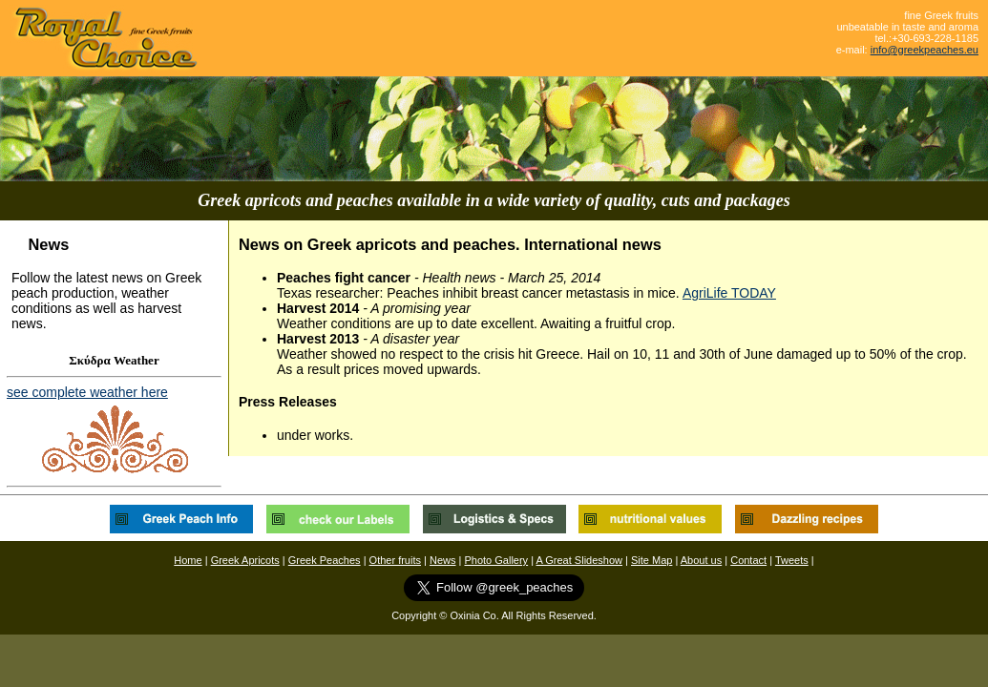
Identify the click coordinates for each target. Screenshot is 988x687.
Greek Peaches (324, 560)
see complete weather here (87, 392)
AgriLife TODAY (729, 293)
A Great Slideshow (579, 560)
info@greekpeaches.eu (924, 49)
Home (187, 560)
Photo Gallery (496, 560)
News (443, 560)
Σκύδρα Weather (113, 360)
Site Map (651, 560)
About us (701, 560)
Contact (748, 560)
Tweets (792, 560)
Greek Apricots (245, 560)
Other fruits (395, 560)
